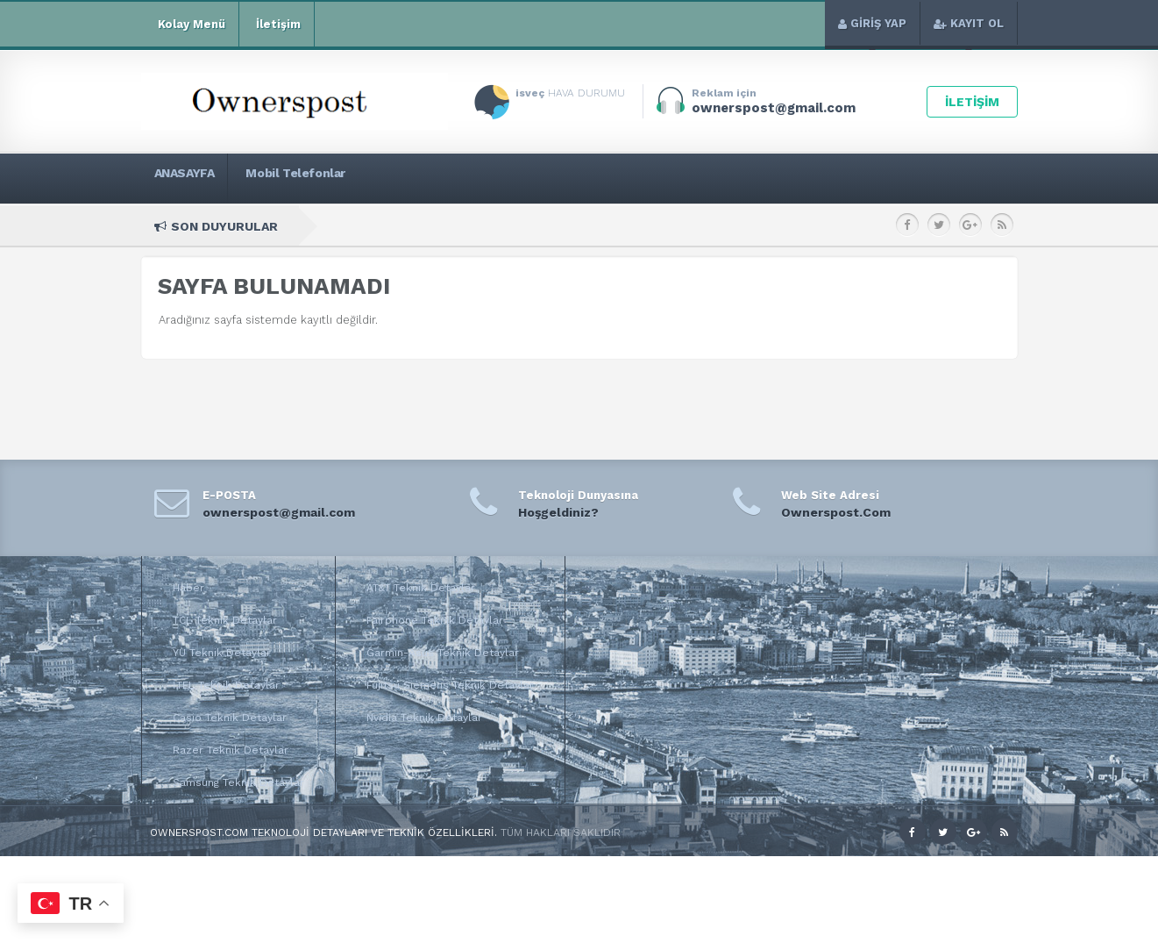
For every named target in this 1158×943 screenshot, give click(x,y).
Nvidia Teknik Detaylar (424, 717)
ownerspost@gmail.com (278, 512)
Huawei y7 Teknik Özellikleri (494, 226)
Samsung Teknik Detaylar (238, 782)
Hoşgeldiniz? (558, 512)
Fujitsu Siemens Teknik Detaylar (450, 685)
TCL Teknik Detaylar (225, 620)
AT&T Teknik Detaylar (420, 588)
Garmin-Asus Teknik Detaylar (442, 653)
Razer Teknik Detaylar (230, 750)
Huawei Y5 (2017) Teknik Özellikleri (878, 226)
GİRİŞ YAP (872, 23)
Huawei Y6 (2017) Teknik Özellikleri (677, 226)
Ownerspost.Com (836, 512)
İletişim (276, 24)
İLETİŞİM (972, 102)
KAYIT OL (969, 23)
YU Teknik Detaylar (222, 653)
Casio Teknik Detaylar (230, 717)
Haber (188, 588)
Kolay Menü (189, 24)
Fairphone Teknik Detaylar (434, 620)
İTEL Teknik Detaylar (226, 685)
